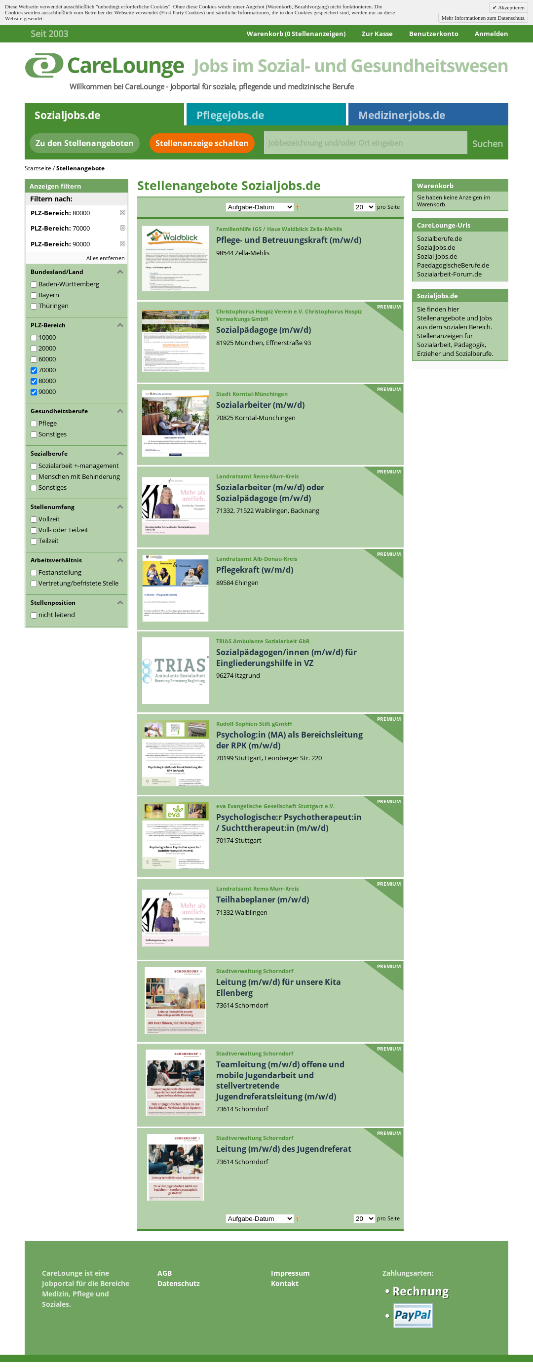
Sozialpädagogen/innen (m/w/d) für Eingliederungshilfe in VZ (286, 657)
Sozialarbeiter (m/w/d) (260, 404)
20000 (47, 348)
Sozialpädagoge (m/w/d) (263, 329)
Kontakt (285, 1283)
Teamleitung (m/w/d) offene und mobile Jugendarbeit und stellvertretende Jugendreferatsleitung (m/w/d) (280, 1080)
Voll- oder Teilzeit (63, 529)
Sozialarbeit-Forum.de (449, 274)
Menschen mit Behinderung (79, 476)
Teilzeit (48, 540)
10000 (47, 337)
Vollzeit (49, 518)
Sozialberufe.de (439, 238)
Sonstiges (52, 434)
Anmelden (491, 33)
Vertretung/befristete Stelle (78, 583)
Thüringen (53, 305)
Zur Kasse (377, 33)
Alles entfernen (105, 258)
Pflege (47, 423)
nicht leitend (56, 614)
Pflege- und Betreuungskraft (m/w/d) (288, 240)
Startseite (38, 168)
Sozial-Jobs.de (437, 256)
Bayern (48, 294)
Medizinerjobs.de (401, 115)
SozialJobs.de (436, 247)
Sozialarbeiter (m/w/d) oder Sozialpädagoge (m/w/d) (270, 493)
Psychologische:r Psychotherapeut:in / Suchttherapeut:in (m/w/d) (289, 822)
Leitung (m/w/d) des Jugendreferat (283, 1148)
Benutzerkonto (433, 33)
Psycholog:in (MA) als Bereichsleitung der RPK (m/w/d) (289, 740)
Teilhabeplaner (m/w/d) (262, 899)
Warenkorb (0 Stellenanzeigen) (296, 33)
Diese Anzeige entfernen (122, 212)
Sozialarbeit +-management (78, 465)
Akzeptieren (511, 7)
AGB (164, 1273)
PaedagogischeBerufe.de (453, 265)
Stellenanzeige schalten (202, 143)
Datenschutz (178, 1283)
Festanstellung (59, 572)
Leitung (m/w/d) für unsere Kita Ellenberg (278, 987)
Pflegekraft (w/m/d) (254, 569)
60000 (47, 358)
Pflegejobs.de (230, 115)
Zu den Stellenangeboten (85, 143)
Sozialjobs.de (67, 115)
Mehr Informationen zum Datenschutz (483, 18)
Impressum (290, 1273)
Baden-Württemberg (68, 283)
